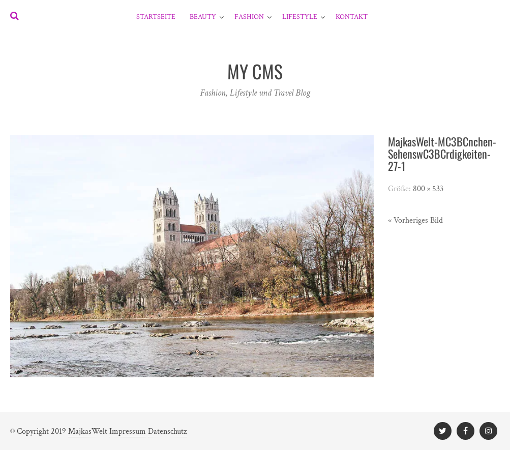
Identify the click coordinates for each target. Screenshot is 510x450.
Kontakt (352, 16)
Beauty (203, 16)
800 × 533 (428, 189)
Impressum (127, 431)
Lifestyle (299, 16)
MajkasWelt (87, 431)
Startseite (155, 16)
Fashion (249, 16)
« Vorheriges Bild (415, 220)
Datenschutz (167, 431)
